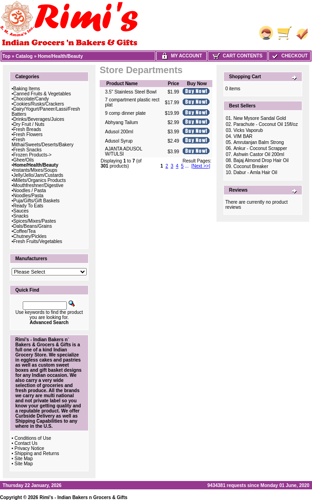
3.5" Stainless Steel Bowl (131, 91)
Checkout (289, 55)
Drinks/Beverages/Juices (38, 119)
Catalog (24, 56)
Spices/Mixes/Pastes (34, 221)
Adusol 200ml (119, 131)
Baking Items (26, 88)
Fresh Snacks (27, 149)
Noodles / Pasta (29, 190)
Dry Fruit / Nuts (29, 124)
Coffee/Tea (24, 231)
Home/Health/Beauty (60, 56)
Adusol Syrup (119, 141)
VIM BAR (242, 136)
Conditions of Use (32, 438)
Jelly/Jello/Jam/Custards (38, 175)
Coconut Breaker (250, 166)
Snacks (21, 216)
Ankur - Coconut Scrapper (260, 148)
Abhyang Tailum (121, 122)
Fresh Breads (27, 129)
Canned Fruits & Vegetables (42, 93)
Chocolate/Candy (31, 98)
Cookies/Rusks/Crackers (38, 103)
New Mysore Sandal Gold (259, 118)
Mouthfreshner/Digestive (38, 185)
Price (173, 83)
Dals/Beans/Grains (32, 226)
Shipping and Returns (36, 453)
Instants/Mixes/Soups (35, 170)
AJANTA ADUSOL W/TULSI (123, 151)
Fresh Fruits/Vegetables (38, 241)
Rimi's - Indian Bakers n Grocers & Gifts (83, 497)
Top (6, 56)
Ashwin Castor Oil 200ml (258, 154)
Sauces (21, 210)
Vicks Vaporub (248, 130)
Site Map (23, 458)
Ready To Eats (28, 205)
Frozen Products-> (32, 154)
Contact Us (25, 443)
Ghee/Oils (23, 159)
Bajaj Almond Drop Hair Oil (260, 160)
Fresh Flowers (28, 134)
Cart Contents (237, 55)
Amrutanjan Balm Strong (258, 142)
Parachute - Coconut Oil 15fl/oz (265, 124)
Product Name (122, 83)
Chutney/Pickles (30, 236)
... (187, 166)
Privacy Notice (29, 448)
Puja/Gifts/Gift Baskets (36, 200)
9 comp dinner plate (125, 113)
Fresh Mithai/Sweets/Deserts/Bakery (42, 142)
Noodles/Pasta (28, 195)
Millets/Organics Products (39, 180)
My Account (181, 55)
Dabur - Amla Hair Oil (255, 172)
